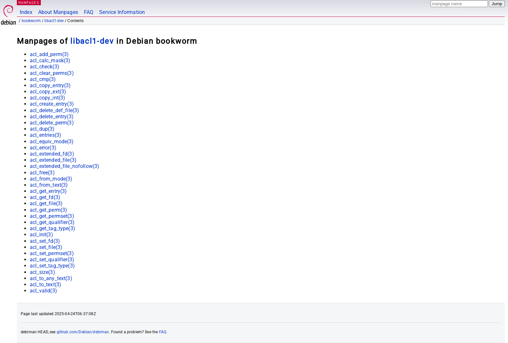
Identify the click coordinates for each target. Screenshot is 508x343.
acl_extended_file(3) (53, 160)
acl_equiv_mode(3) (52, 141)
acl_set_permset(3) (52, 253)
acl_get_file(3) (46, 203)
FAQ (88, 12)
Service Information (122, 12)
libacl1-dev (54, 20)
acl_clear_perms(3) (52, 73)
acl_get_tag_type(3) (52, 228)
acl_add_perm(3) (49, 54)
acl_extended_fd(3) (52, 154)
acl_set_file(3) (46, 247)
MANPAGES (28, 2)
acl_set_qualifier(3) (52, 259)
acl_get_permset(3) (52, 216)
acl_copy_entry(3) (50, 85)
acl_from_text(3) (49, 185)
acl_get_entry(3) (48, 191)
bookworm (31, 20)
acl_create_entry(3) (52, 104)
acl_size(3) (42, 272)
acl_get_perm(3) (48, 210)
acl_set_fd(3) (45, 241)
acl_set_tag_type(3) (52, 266)
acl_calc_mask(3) (50, 60)
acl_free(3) (42, 173)
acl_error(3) (43, 148)
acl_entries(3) (45, 135)
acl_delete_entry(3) (52, 116)
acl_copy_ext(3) (48, 92)
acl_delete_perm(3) (52, 123)
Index (26, 12)
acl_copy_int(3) (47, 98)
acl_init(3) (41, 234)
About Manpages (58, 12)
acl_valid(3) (43, 291)
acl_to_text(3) (45, 284)
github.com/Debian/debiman (83, 332)
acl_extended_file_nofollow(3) (64, 166)
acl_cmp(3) (43, 79)
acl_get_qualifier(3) (52, 222)
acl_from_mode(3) (51, 179)
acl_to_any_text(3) (51, 278)
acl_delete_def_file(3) (54, 110)
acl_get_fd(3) (45, 197)
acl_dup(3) (42, 129)
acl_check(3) (44, 67)
